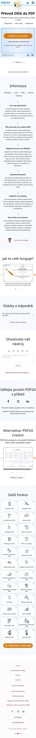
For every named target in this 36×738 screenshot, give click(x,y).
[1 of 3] (16, 289)
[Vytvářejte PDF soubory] (27, 634)
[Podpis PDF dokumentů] (9, 529)
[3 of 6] (17, 472)
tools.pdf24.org (18, 722)
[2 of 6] (14, 472)
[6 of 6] (24, 472)
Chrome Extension (18, 686)
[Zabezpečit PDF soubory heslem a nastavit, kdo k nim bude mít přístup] (27, 552)
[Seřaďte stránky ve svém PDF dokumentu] (9, 587)
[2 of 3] (18, 289)
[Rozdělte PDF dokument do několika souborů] (27, 505)
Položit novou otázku (18, 322)
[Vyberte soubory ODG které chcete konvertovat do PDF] (18, 36)
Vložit (18, 365)
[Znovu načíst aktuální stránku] (18, 5)
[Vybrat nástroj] (33, 3)
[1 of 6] (12, 472)
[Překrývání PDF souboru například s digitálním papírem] (27, 611)
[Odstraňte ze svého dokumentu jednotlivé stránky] (9, 576)
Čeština (19, 717)
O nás (18, 666)
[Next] (35, 275)
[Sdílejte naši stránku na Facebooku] (8, 401)
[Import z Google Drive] (28, 55)
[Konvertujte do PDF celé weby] (27, 587)
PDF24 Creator (16, 477)
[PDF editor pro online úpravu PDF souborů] (27, 517)
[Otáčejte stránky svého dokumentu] (27, 564)
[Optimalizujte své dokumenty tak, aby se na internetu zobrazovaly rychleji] (27, 622)
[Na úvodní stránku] (5, 3)
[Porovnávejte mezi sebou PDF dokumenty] (9, 622)
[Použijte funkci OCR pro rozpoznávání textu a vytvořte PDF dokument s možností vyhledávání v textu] (9, 599)
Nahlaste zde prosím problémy (17, 373)
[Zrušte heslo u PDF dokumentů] (9, 564)
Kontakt (18, 680)
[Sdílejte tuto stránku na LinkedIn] (27, 401)
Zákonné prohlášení (18, 691)
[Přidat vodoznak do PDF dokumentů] (27, 599)
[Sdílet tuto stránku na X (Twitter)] (18, 401)
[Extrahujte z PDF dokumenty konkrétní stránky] (27, 576)
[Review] (18, 358)
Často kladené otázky (18, 670)
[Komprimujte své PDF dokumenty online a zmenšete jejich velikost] (9, 517)
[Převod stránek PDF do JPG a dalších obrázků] (27, 540)
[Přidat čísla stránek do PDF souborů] (9, 611)
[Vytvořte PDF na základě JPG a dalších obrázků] (9, 540)
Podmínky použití (18, 696)
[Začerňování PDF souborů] (9, 634)
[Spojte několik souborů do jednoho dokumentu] (9, 505)
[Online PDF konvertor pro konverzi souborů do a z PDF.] (27, 529)
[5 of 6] (22, 472)
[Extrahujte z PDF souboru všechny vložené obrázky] (9, 552)
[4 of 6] (19, 472)
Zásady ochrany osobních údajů (18, 701)
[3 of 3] (20, 289)
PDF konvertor (13, 135)
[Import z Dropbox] (32, 55)
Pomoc (18, 675)
